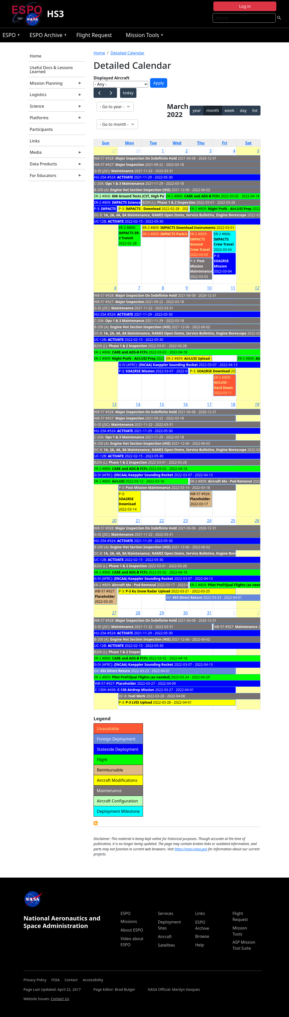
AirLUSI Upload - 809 (201, 358)
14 (138, 404)
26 (257, 520)
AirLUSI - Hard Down (223, 385)
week (229, 110)
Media (55, 153)
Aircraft (165, 936)
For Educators (55, 177)
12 (257, 288)
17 (209, 404)
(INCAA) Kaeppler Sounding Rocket (168, 364)
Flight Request (94, 35)
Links (35, 141)
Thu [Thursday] (201, 143)
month (212, 110)
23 (185, 520)
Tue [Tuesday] (153, 143)
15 (161, 404)
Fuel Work (137, 696)
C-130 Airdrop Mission (135, 689)
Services (165, 913)
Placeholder (200, 498)
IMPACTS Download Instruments (188, 227)
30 (185, 613)
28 (138, 151)
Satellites (166, 945)
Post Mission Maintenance (201, 266)
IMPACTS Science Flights (132, 202)
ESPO (10, 36)
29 (161, 613)
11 (233, 288)
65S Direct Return (188, 597)
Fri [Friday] (224, 143)
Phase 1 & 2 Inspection (176, 202)
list (255, 110)
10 (209, 288)
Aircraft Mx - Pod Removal (230, 481)
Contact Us (60, 998)
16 (185, 404)
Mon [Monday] (129, 143)
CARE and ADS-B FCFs (202, 196)
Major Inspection (129, 164)
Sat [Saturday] (248, 143)
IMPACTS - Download (143, 208)
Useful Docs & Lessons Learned (51, 69)
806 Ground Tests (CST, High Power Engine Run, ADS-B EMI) (161, 196)
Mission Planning (55, 84)
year (197, 110)
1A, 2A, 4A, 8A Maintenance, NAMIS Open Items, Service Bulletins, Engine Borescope (175, 215)
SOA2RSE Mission (221, 263)
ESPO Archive (47, 36)
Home (35, 56)
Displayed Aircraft (111, 78)
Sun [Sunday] (105, 143)
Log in (245, 6)
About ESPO (132, 930)
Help (199, 945)
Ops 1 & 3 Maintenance (124, 183)
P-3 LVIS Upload (139, 702)
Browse (202, 936)
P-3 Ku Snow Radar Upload (148, 591)
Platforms (55, 119)
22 (161, 520)
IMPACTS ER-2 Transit (129, 235)
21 (138, 520)
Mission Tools (143, 36)
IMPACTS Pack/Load (177, 233)
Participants (41, 129)
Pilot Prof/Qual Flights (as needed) (237, 584)
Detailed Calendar (127, 53)
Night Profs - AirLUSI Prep (230, 208)
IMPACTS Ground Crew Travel (200, 244)
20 (114, 520)
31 (209, 613)
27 (114, 151)
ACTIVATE (125, 177)
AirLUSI (118, 481)
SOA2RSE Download (213, 371)
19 (257, 404)
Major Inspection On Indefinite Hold (146, 158)
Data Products (55, 165)
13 (114, 404)
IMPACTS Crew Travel (224, 242)
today (128, 93)
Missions (129, 921)
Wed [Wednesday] (177, 143)
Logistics (55, 96)
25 (233, 520)
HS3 (55, 14)
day (243, 110)
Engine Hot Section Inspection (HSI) (140, 189)
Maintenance (122, 170)
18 (233, 404)
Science (55, 107)
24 (209, 520)
